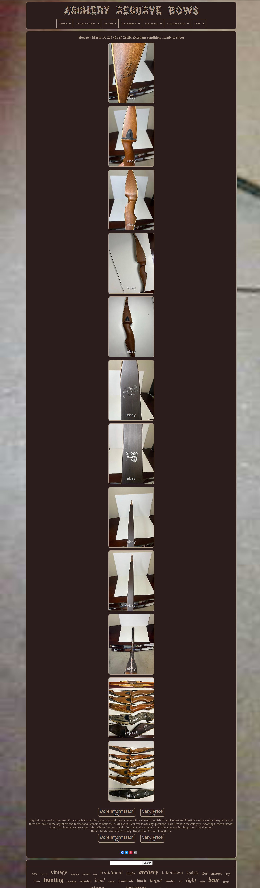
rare (34, 873)
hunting (53, 879)
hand (100, 880)
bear (213, 879)
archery (148, 872)
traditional (111, 872)
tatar (37, 881)
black (141, 880)
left (180, 881)
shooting (71, 881)
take (95, 874)
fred (204, 873)
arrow (86, 873)
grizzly (111, 881)
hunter (170, 881)
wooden (85, 881)
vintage (59, 872)
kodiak (193, 873)
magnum (75, 874)
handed (44, 874)
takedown (172, 872)
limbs (130, 873)
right (191, 880)
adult (202, 881)
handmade (126, 881)
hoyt (228, 873)
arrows (216, 873)
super (226, 882)
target (156, 880)
